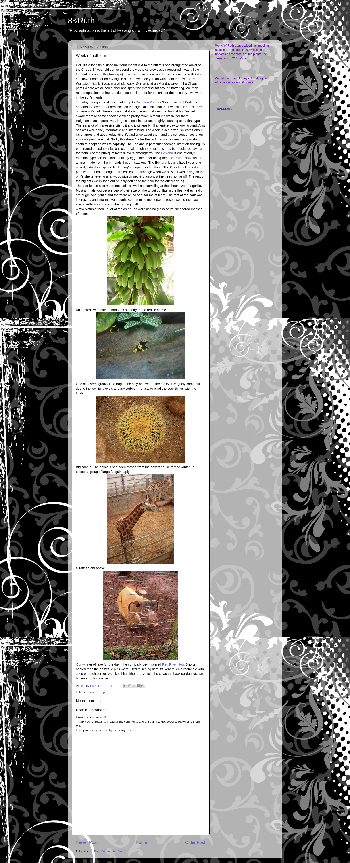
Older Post (195, 842)
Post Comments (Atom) (109, 851)
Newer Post (87, 842)
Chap (90, 692)
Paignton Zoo (146, 102)
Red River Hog (173, 664)
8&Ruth (81, 20)
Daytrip (100, 692)
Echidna (167, 153)
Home (141, 842)
